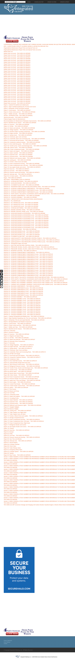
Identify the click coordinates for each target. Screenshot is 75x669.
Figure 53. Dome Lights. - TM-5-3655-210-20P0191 (17, 382)
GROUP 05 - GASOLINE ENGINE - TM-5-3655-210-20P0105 (20, 229)
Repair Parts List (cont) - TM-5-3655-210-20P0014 (17, 69)
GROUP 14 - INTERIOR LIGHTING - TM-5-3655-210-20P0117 (20, 250)
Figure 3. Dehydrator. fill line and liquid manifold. (16, 108)
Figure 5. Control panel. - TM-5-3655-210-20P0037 (17, 110)
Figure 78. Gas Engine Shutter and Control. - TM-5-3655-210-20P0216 (22, 426)
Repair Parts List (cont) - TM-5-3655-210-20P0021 (17, 81)
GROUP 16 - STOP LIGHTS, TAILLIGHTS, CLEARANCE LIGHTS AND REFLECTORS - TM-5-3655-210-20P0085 (34, 193)
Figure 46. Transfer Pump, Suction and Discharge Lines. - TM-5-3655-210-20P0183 (26, 368)
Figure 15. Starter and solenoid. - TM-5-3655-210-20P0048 (19, 128)
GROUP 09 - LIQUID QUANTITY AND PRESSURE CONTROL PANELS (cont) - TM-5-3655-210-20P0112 (32, 241)
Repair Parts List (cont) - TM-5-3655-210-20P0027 (17, 92)
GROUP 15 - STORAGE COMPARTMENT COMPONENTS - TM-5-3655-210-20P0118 (26, 252)
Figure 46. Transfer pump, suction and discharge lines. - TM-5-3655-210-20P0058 (25, 145)
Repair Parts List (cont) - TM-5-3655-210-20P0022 (17, 83)
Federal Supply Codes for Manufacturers (14, 119)
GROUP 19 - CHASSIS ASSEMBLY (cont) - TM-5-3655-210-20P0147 (22, 304)
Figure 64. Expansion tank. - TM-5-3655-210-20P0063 (18, 154)
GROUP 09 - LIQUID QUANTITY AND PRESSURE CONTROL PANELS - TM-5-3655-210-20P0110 (30, 238)
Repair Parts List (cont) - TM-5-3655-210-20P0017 (17, 74)
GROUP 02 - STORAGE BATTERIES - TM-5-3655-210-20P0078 (21, 181)
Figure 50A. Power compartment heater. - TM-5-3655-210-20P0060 (21, 149)
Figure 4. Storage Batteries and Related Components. (18, 321)
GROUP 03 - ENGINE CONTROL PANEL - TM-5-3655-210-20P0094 (22, 209)
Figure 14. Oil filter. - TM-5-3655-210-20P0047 (16, 126)
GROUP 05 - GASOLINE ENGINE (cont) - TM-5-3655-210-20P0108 (22, 234)
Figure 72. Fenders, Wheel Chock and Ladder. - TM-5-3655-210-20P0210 (23, 416)
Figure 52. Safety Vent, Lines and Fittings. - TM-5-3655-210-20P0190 (22, 380)
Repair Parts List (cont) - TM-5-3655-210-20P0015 (17, 71)
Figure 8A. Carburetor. (10, 330)
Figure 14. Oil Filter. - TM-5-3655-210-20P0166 (16, 337)
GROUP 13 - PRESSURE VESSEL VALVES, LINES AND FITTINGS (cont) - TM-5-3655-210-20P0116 (31, 249)
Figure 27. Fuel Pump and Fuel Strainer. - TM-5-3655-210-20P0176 (21, 355)
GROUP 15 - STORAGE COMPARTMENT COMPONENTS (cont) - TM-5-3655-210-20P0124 (28, 263)
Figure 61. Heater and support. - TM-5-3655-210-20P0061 (19, 151)
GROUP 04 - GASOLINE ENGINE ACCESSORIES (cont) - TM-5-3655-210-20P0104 (26, 227)
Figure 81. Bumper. (9, 432)
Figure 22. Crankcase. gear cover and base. (15, 137)
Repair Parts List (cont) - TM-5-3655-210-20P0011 (17, 64)
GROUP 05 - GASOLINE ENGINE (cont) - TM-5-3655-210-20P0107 (22, 233)
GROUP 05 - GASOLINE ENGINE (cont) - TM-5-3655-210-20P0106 (22, 231)
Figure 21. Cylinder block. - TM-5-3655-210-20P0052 (18, 135)
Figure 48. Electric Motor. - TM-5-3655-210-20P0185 (17, 371)
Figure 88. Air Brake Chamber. (12, 444)
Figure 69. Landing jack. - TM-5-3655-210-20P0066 (17, 160)
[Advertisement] (19, 25)
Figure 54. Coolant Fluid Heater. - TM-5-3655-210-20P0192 (19, 384)
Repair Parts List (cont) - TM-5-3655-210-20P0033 (17, 103)
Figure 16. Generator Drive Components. (14, 341)
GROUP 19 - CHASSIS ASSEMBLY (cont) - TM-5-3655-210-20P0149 (22, 307)
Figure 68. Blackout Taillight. (11, 409)
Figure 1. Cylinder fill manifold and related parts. (16, 105)
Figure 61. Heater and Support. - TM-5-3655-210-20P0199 (19, 396)
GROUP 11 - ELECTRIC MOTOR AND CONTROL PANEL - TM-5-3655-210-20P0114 (26, 245)
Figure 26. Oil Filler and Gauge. (12, 353)
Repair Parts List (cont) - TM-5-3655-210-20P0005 (17, 53)
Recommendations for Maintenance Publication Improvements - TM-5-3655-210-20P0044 (27, 121)
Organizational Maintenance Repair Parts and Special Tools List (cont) (22, 49)
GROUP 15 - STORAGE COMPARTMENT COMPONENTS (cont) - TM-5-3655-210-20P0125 (28, 265)
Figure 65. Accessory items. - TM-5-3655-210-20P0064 (18, 156)
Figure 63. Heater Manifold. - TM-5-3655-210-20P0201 (18, 400)
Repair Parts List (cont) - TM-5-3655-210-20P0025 (17, 89)
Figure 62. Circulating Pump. (11, 398)
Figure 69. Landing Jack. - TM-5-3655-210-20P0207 (17, 410)
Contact (5, 643)
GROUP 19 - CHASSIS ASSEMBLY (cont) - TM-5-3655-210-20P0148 (22, 305)
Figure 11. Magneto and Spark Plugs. (13, 336)
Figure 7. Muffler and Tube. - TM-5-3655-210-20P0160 (18, 327)
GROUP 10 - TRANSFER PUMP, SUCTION (15, 243)
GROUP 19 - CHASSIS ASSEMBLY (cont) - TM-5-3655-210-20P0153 (22, 314)
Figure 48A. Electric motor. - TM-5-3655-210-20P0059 (18, 147)
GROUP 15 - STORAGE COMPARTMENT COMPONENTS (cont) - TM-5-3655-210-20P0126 (28, 266)
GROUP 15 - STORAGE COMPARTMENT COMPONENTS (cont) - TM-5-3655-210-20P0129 (28, 272)
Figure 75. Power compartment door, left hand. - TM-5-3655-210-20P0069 (23, 165)
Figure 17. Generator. (9, 343)
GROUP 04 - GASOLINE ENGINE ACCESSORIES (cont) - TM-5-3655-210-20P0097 (26, 215)
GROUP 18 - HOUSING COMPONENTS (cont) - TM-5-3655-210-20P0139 (23, 289)
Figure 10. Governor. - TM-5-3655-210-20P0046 (16, 124)
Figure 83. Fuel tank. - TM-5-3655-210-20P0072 (16, 170)
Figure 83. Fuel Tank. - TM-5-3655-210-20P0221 (16, 435)
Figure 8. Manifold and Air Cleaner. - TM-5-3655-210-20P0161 (20, 328)
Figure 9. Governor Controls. (11, 332)
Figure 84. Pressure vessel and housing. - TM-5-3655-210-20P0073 (21, 172)
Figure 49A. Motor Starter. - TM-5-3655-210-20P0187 (18, 375)
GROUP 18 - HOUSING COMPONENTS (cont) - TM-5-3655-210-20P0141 (23, 293)
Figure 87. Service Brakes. (11, 442)
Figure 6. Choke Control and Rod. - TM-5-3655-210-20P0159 (20, 325)
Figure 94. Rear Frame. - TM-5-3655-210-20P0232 (17, 455)
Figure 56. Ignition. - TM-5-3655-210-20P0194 (16, 387)
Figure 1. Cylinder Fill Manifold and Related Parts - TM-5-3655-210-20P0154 (24, 316)
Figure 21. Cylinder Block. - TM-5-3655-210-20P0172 (18, 348)
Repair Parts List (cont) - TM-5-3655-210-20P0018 (17, 76)
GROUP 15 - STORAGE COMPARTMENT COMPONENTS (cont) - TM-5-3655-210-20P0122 (28, 259)
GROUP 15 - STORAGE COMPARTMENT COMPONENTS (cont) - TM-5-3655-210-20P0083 (28, 190)
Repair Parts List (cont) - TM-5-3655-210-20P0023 (17, 85)
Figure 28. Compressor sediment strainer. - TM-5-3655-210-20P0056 (22, 142)
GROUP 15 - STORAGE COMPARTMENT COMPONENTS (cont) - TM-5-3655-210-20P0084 (28, 192)
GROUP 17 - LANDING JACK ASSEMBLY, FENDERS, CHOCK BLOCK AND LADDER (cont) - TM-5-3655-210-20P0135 (35, 282)
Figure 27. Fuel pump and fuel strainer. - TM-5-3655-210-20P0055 (21, 140)
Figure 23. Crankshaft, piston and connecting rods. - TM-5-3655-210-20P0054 (24, 138)
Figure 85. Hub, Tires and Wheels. (13, 439)
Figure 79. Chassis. (9, 428)
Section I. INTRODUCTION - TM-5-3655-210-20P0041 (18, 115)
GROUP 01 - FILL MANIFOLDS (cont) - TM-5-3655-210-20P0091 (21, 204)
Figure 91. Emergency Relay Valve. (13, 449)
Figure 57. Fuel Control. (10, 389)
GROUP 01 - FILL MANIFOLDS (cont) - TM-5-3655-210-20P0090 (21, 202)
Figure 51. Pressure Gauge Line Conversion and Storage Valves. (21, 378)
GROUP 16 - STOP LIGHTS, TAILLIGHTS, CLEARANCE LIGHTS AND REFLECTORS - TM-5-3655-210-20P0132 (34, 277)
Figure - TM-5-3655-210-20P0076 (13, 177)
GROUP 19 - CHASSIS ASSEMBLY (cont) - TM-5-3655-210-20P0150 (22, 309)
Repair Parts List (8, 51)
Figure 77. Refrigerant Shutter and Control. (15, 424)
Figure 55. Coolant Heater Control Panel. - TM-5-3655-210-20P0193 (22, 385)
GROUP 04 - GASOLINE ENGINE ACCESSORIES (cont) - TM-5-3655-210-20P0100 (26, 220)
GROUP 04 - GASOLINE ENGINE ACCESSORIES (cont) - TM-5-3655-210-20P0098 (26, 217)
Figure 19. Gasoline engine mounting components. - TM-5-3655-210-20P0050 (24, 131)
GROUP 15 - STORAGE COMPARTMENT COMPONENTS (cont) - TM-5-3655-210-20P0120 (28, 256)
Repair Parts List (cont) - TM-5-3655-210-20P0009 (17, 60)
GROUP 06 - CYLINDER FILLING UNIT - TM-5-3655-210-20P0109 (21, 236)
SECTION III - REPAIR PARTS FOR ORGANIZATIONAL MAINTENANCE (23, 199)
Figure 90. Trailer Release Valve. (12, 448)
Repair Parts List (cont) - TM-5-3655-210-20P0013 (17, 67)
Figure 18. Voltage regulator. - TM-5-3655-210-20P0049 (18, 129)
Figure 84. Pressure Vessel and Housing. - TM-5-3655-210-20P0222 (22, 437)
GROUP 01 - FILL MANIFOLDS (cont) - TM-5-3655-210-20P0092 (21, 206)
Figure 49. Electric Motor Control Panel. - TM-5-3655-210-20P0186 (21, 373)
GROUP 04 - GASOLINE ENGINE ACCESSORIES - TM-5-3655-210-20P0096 (24, 213)
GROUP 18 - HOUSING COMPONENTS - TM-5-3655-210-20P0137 (22, 286)
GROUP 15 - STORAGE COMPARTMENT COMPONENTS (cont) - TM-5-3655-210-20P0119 (28, 254)
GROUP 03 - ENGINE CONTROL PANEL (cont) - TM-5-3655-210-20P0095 (23, 211)
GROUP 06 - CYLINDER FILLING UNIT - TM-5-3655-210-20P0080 (21, 185)
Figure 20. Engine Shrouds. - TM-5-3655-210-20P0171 (18, 346)
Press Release (7, 642)
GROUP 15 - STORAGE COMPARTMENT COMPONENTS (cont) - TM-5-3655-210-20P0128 (28, 270)
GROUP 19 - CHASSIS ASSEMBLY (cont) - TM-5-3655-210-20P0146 (22, 302)
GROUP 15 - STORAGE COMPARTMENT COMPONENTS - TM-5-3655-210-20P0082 (26, 188)
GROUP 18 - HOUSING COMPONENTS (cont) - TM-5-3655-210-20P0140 (23, 291)
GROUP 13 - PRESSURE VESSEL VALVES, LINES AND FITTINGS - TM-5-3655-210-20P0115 (29, 247)
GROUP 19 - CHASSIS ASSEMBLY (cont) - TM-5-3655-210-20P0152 (22, 313)
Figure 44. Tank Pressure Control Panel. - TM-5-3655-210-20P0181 (21, 364)
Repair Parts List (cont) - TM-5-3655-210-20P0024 (17, 87)
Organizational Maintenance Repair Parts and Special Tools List (20, 48)
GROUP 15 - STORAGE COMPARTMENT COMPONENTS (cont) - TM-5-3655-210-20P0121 (28, 257)
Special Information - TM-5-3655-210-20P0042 (16, 117)
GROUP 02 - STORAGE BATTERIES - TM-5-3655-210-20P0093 (21, 208)
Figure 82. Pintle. (8, 433)
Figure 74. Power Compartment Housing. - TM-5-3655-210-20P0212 (22, 419)
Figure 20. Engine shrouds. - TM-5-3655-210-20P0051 (18, 133)
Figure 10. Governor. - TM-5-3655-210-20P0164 (16, 334)
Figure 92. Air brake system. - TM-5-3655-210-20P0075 (18, 176)
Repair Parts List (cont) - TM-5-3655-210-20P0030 (17, 97)
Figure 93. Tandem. (9, 453)
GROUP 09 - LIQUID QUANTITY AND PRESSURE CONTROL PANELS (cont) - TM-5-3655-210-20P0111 (32, 240)
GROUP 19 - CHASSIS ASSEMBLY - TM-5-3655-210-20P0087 (20, 197)
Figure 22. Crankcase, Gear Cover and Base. (16, 350)
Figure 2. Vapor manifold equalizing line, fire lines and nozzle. (20, 106)
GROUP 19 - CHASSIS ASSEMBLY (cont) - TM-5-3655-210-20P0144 (22, 298)
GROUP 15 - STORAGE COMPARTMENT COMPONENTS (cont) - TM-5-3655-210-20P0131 (28, 275)
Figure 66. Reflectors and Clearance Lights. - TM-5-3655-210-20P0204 (22, 405)
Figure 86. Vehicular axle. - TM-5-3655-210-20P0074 (18, 174)
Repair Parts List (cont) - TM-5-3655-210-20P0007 (17, 57)
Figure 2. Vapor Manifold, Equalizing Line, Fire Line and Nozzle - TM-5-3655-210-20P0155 (27, 318)
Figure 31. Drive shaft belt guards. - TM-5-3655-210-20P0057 (20, 144)
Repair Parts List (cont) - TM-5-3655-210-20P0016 (17, 73)
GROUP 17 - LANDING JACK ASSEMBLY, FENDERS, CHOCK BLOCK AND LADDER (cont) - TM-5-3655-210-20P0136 (35, 284)
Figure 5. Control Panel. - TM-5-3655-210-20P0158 (17, 323)
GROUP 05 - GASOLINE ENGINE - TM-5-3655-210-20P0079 (20, 183)
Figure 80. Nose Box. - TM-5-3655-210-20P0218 (16, 430)
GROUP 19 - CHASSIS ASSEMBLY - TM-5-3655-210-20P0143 (20, 296)
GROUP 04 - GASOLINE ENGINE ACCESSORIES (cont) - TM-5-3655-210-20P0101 (26, 222)
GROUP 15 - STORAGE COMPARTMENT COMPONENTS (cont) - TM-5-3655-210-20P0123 (28, 261)
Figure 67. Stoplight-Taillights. (11, 407)
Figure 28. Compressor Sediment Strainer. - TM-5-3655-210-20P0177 (22, 357)
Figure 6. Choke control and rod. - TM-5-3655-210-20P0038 (19, 112)
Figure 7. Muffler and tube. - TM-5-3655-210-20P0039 (18, 113)
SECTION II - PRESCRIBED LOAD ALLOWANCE (17, 179)
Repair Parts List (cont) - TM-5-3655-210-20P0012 (17, 65)
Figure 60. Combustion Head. (11, 394)
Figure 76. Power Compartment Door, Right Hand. (17, 423)
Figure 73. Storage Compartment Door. (14, 417)
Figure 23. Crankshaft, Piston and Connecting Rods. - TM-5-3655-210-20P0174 (25, 352)
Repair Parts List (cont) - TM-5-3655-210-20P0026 (17, 90)
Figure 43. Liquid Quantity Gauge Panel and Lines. (17, 362)
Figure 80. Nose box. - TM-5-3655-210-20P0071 (16, 169)
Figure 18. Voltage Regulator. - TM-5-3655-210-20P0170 (19, 345)
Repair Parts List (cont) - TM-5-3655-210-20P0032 (17, 101)
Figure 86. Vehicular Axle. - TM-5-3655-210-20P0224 (18, 441)
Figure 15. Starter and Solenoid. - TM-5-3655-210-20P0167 (19, 339)
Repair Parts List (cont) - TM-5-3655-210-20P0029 (17, 96)
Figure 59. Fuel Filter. (9, 392)
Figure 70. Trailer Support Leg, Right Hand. (15, 412)
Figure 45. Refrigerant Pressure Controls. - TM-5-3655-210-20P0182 (22, 366)
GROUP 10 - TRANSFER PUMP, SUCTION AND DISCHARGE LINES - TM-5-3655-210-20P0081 (29, 186)
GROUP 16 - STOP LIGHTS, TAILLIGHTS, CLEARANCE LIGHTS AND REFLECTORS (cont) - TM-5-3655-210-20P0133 (35, 279)
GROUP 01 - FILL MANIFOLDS (12, 201)
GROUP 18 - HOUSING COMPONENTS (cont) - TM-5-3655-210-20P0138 (23, 288)
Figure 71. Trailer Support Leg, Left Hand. (15, 414)
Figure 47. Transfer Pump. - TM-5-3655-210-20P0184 (18, 369)
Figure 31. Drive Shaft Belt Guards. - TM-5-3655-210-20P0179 (20, 360)
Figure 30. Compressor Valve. (12, 359)
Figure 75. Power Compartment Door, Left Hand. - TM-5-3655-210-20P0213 (24, 421)
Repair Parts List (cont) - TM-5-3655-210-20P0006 (17, 55)
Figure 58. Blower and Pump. (11, 391)
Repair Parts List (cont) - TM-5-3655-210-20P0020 (17, 80)
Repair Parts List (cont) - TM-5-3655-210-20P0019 (17, 78)
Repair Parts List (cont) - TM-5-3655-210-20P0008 (17, 58)
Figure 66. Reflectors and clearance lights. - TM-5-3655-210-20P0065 (22, 158)
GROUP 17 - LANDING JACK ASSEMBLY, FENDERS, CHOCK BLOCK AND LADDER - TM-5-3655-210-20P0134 (34, 281)
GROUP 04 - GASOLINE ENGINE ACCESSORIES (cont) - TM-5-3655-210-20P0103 (26, 225)
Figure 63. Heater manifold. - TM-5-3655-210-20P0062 (18, 153)
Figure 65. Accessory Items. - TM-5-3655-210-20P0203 (18, 403)
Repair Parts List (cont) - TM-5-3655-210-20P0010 (17, 62)
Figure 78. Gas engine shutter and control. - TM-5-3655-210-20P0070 (22, 167)
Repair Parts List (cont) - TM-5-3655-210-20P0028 (17, 94)
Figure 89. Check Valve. (10, 446)
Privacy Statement (8, 640)
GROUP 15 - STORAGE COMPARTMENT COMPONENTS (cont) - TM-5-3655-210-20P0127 (28, 268)
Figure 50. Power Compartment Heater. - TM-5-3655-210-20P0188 (21, 377)
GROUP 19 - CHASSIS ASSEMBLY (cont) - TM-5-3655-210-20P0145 (22, 300)
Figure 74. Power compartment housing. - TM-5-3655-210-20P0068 (21, 163)
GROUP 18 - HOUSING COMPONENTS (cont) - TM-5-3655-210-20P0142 (23, 295)
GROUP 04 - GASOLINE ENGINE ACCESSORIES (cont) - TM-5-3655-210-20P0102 (26, 224)
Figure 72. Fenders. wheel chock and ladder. (15, 161)
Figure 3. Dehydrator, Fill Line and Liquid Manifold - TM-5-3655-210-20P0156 (24, 320)
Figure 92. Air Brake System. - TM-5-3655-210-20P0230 (18, 451)
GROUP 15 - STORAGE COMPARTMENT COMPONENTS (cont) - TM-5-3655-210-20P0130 (28, 273)
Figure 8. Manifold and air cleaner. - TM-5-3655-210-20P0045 (20, 122)
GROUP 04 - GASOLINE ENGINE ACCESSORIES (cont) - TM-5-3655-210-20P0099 (26, 218)
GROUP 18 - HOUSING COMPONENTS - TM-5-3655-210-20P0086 (22, 195)
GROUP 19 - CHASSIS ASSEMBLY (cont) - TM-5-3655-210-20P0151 (22, 311)
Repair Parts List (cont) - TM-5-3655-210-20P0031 (17, 99)
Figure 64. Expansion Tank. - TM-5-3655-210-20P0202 (18, 401)
